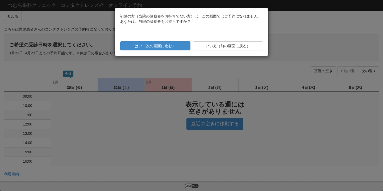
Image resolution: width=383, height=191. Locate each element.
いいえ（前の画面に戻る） (228, 46)
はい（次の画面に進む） (155, 46)
